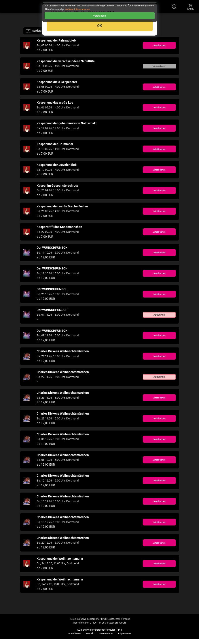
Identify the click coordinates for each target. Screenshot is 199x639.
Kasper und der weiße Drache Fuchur (62, 206)
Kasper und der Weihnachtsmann (60, 559)
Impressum (124, 633)
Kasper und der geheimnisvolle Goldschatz (67, 123)
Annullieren (74, 633)
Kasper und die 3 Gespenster (57, 82)
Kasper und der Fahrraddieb (56, 40)
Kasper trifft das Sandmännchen (59, 227)
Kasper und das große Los (55, 102)
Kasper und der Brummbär (55, 144)
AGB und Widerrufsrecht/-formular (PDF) (99, 629)
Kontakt (90, 633)
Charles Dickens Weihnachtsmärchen (63, 351)
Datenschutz (106, 633)
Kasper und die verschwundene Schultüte (66, 61)
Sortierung (35, 31)
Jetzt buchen (159, 45)
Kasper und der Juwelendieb (57, 165)
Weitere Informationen (77, 9)
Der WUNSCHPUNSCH (52, 248)
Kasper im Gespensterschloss (57, 186)
